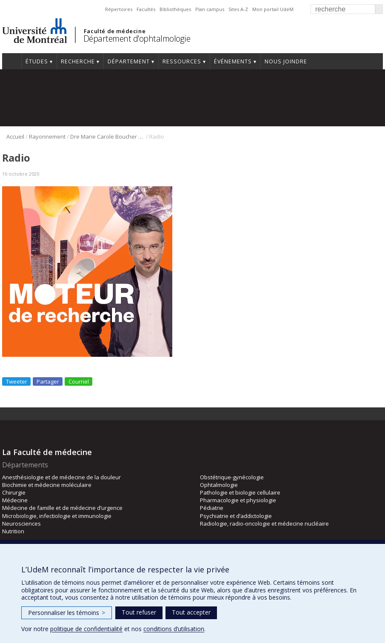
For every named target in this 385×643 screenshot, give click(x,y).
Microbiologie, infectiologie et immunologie (56, 516)
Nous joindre (286, 61)
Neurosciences (21, 523)
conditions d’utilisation (173, 629)
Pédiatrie (211, 508)
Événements (233, 61)
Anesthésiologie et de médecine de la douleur (61, 477)
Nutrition (13, 531)
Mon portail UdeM (273, 9)
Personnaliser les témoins (66, 613)
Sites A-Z (238, 9)
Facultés (146, 9)
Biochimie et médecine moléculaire (46, 485)
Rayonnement (47, 136)
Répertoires (118, 9)
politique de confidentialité (86, 629)
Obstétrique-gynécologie (232, 477)
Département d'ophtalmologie (137, 38)
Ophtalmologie (219, 485)
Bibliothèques (175, 9)
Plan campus (209, 9)
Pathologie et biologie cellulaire (240, 492)
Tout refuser (139, 612)
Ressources (182, 61)
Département (129, 61)
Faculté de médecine (114, 31)
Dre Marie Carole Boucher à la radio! (107, 136)
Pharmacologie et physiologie (238, 500)
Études (37, 61)
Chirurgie (14, 492)
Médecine (15, 500)
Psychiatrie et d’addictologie (236, 516)
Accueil (11, 61)
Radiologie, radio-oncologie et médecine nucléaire (264, 523)
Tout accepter (191, 612)
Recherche (78, 61)
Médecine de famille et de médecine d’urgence (62, 508)
